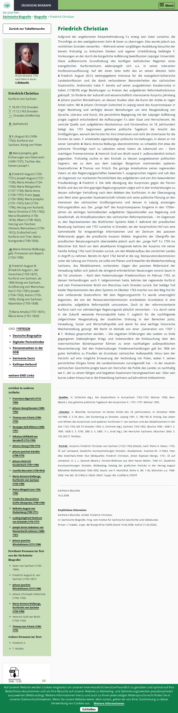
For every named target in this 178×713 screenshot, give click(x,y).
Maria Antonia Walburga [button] (100, 144)
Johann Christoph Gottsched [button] (103, 105)
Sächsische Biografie (17, 17)
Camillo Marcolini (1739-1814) (29, 470)
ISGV (7, 5)
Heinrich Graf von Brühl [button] (115, 154)
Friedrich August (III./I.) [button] (77, 76)
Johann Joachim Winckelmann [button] (80, 100)
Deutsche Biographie (27, 336)
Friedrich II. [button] (90, 183)
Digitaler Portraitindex (28, 342)
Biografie (40, 17)
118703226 (23, 329)
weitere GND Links (21, 375)
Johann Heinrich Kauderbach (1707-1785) (26, 463)
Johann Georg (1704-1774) (26, 445)
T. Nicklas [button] (67, 334)
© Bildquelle (22, 82)
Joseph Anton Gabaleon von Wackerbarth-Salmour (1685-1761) (29, 531)
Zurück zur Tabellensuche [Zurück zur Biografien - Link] (27, 29)
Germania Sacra (24, 358)
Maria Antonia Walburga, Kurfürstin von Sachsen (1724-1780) (27, 480)
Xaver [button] (120, 41)
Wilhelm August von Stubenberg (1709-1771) (25, 510)
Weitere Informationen (109, 703)
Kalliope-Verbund (25, 364)
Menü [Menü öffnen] (169, 5)
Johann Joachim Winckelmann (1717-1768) (27, 542)
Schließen (89, 709)
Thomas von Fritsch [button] (97, 168)
